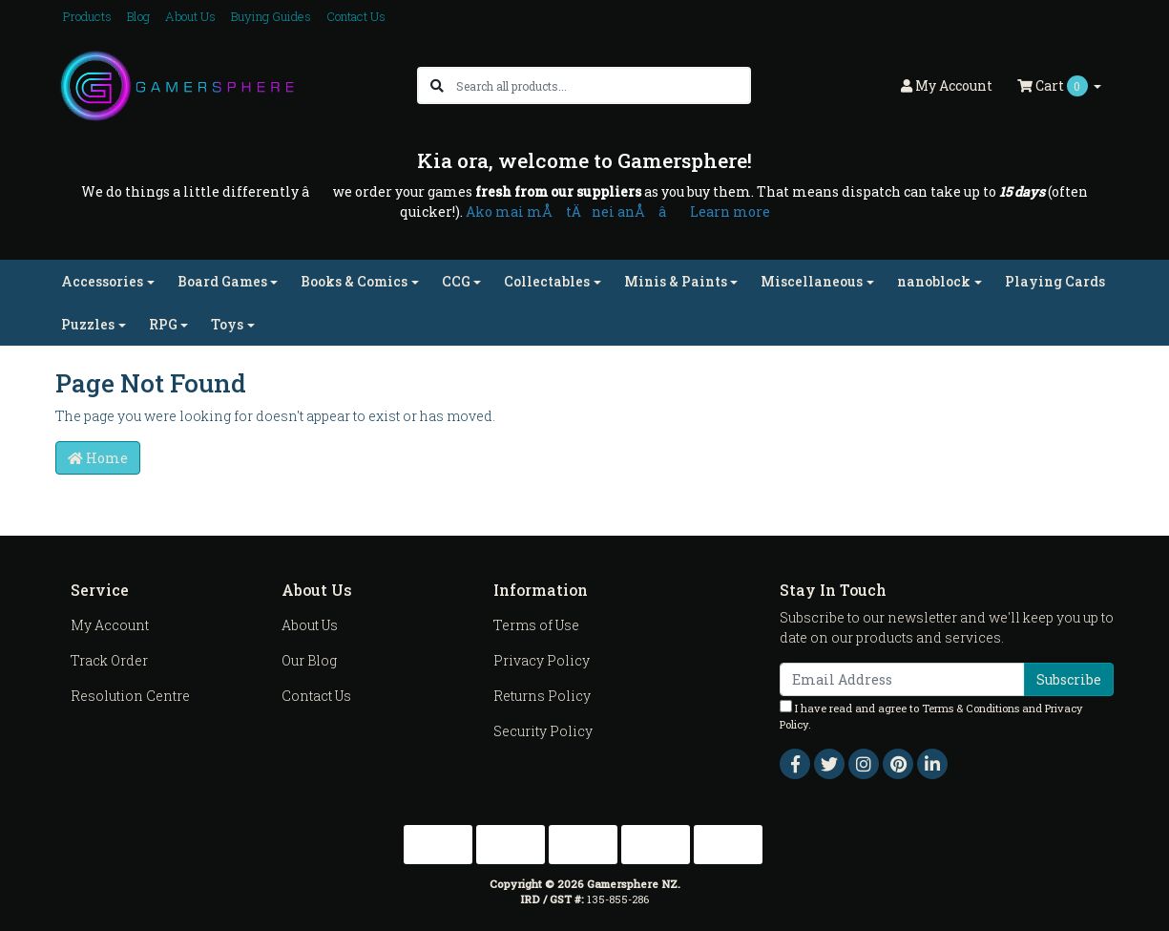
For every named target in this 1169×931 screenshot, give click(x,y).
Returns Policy (542, 696)
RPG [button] (163, 324)
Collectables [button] (547, 281)
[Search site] (437, 85)
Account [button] (946, 85)
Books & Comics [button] (354, 281)
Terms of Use (536, 625)
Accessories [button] (102, 281)
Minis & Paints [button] (675, 281)
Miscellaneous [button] (812, 281)
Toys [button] (227, 324)
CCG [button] (456, 281)
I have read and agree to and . (931, 715)
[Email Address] (902, 679)
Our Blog (309, 660)
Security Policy (543, 731)
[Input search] (602, 85)
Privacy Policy (541, 660)
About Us (190, 16)
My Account (110, 625)
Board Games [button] (222, 281)
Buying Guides (271, 16)
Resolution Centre (130, 696)
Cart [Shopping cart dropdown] (1054, 85)
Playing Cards (1055, 281)
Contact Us (356, 16)
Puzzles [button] (88, 324)
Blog (138, 16)
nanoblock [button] (934, 281)
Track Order (109, 660)
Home (98, 458)
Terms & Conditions (970, 708)
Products (87, 16)
